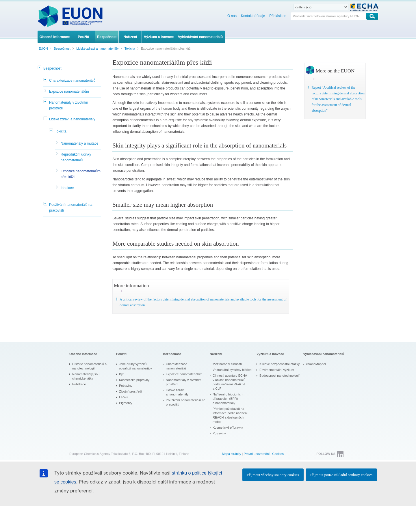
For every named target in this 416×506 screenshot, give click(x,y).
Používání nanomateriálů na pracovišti (70, 207)
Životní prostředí (130, 391)
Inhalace (67, 188)
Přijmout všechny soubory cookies (273, 475)
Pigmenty (125, 403)
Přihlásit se (277, 16)
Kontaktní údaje (253, 16)
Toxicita (60, 131)
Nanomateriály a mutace (79, 143)
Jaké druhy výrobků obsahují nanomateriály (135, 366)
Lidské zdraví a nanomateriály (72, 119)
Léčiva (123, 397)
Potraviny (125, 385)
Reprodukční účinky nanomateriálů (76, 157)
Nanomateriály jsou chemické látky (85, 376)
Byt (121, 374)
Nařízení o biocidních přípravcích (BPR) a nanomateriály (227, 399)
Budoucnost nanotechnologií (279, 375)
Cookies (278, 453)
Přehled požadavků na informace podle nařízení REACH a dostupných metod (230, 415)
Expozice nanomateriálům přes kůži (81, 174)
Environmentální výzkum (276, 369)
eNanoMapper (316, 364)
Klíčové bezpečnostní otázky (279, 364)
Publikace (79, 384)
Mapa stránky (231, 453)
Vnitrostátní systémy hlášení (232, 369)
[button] (40, 68)
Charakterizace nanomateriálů (72, 81)
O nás (232, 16)
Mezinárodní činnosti (227, 364)
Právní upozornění (257, 453)
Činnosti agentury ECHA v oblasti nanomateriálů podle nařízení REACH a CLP (230, 382)
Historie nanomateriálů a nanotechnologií (89, 366)
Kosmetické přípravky (134, 380)
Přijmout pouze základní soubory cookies (341, 475)
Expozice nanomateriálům (69, 91)
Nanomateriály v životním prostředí (68, 105)
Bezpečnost (52, 68)
